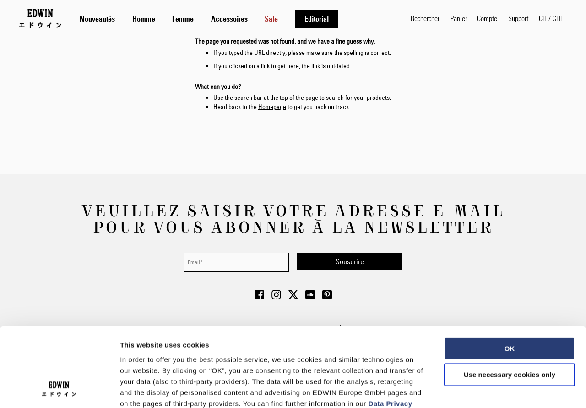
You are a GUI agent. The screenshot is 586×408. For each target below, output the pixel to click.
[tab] (236, 18)
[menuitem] (97, 18)
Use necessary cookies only (509, 302)
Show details (480, 390)
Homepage (272, 107)
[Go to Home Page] (40, 18)
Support (518, 18)
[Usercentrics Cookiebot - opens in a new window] (59, 390)
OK (510, 276)
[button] (551, 18)
